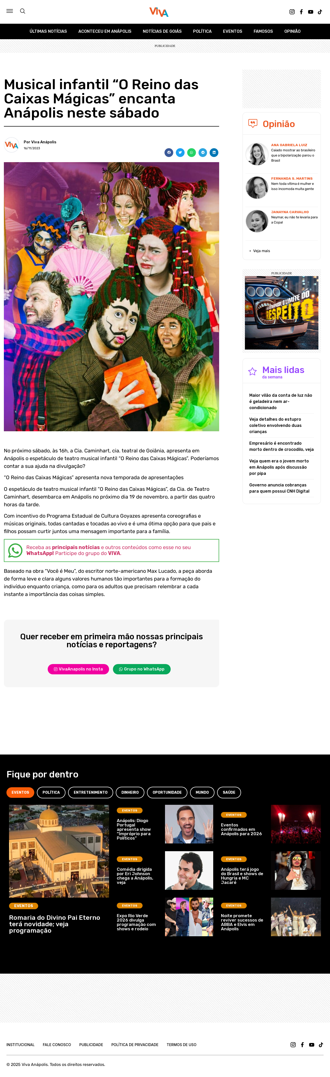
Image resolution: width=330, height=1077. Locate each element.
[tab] (20, 792)
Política (202, 31)
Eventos (232, 31)
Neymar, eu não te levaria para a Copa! (294, 219)
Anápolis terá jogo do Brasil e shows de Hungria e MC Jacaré (242, 876)
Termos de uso (181, 1044)
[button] (168, 152)
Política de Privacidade (135, 1044)
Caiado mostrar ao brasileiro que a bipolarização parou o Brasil (293, 155)
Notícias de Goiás (162, 31)
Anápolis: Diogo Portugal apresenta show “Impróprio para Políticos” (134, 829)
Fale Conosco (57, 1044)
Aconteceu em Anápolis (104, 31)
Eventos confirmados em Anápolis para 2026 (241, 829)
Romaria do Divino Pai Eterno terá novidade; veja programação (54, 924)
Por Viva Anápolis (40, 142)
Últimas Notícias (48, 31)
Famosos (263, 31)
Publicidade (91, 1044)
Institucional (20, 1044)
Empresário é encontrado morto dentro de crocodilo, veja (281, 446)
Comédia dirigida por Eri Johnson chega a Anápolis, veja (135, 876)
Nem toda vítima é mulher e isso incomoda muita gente (292, 186)
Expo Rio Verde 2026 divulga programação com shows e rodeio (136, 922)
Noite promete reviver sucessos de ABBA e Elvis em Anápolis (242, 922)
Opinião (292, 31)
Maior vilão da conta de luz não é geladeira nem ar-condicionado (280, 401)
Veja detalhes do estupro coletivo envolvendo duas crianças (275, 425)
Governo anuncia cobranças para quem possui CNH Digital (279, 488)
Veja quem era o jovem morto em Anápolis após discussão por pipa (279, 467)
